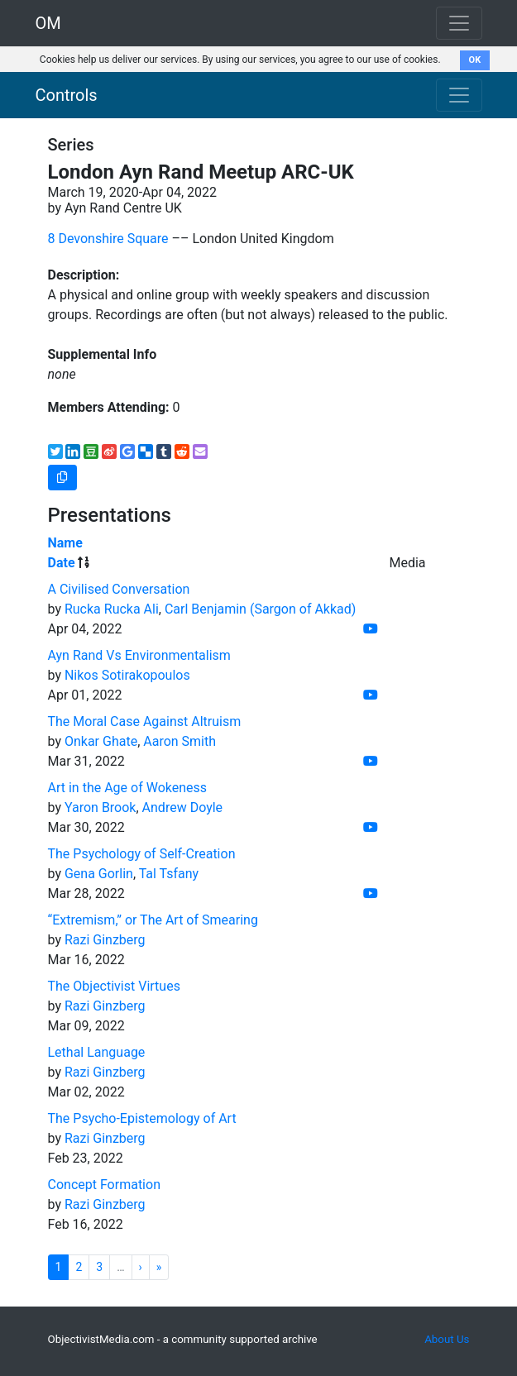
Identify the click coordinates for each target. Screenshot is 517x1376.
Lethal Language (97, 1052)
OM (48, 23)
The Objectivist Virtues (114, 986)
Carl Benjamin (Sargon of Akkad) (260, 609)
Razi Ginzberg (105, 940)
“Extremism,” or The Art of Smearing (153, 920)
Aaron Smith (179, 741)
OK (475, 60)
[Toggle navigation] (459, 95)
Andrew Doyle (182, 807)
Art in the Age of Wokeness (128, 788)
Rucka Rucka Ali (112, 609)
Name (65, 543)
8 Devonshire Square (108, 238)
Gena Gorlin (99, 874)
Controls (67, 95)
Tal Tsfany (169, 874)
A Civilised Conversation (119, 589)
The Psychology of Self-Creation (142, 854)
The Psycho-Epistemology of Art (142, 1118)
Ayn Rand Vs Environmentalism (139, 655)
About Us (446, 1339)
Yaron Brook (100, 807)
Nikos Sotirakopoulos (127, 675)
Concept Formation (104, 1184)
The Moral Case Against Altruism (145, 721)
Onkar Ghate (101, 741)
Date (61, 563)
